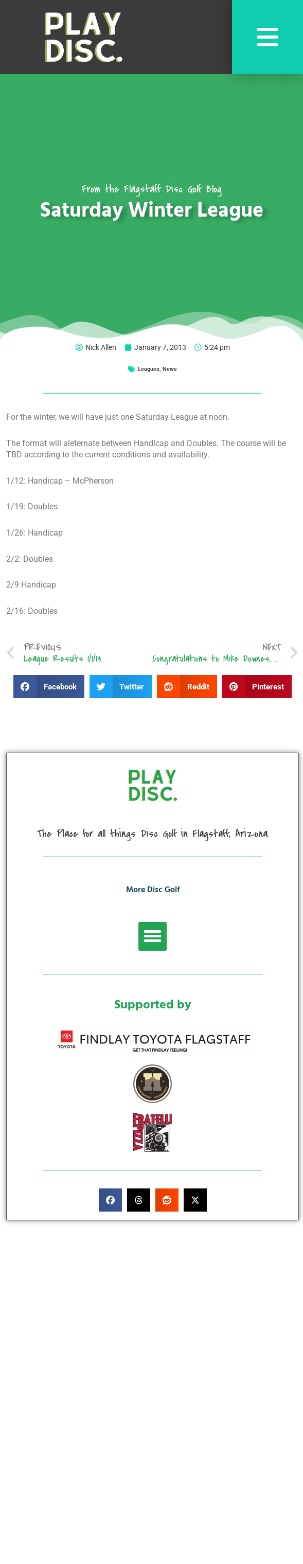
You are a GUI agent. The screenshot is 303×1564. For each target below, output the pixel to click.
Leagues (148, 369)
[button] (48, 686)
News (170, 369)
